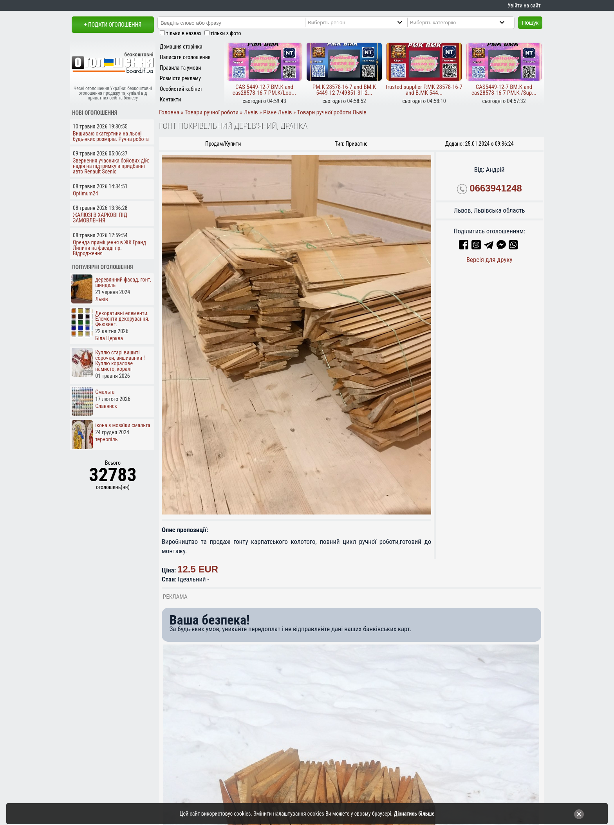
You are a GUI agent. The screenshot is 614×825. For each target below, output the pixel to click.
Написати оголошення (185, 57)
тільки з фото (226, 33)
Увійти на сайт (523, 5)
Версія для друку (489, 260)
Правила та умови (180, 68)
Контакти (170, 99)
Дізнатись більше (414, 814)
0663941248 (496, 188)
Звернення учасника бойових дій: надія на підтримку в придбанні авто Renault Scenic (111, 166)
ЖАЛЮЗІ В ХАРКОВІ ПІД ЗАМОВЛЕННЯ (100, 218)
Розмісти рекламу (180, 78)
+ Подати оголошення (112, 25)
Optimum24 (85, 193)
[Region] (361, 22)
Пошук (530, 23)
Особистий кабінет (181, 89)
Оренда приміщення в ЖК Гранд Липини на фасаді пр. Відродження (109, 247)
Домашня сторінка (181, 46)
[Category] (464, 22)
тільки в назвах (183, 33)
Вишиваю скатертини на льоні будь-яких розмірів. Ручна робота (111, 136)
